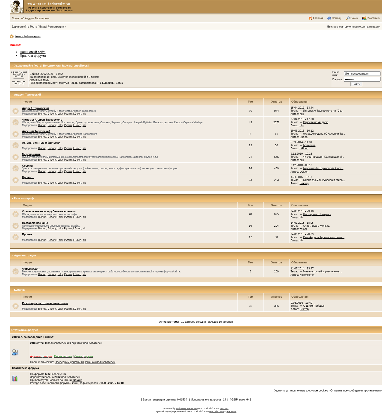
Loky (60, 113)
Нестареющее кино (35, 222)
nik (84, 113)
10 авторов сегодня (193, 321)
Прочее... (28, 177)
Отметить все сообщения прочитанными (356, 390)
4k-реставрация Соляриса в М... (323, 156)
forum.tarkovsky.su (27, 36)
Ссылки (27, 165)
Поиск (354, 18)
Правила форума (33, 56)
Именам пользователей (100, 361)
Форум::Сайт (31, 268)
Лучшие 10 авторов (220, 321)
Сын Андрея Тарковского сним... (323, 237)
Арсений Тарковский (36, 131)
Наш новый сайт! (33, 52)
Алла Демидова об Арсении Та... (324, 133)
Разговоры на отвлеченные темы (45, 303)
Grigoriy (52, 113)
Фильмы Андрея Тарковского (42, 119)
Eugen (304, 136)
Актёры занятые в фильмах (41, 142)
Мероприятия (31, 154)
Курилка (19, 289)
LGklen (77, 113)
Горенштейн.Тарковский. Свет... (323, 168)
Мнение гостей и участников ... (322, 271)
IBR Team (231, 411)
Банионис (309, 145)
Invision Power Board (186, 408)
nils (302, 113)
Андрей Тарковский (27, 94)
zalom (303, 228)
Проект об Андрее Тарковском (31, 18)
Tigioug (77, 379)
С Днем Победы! (313, 305)
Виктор (42, 113)
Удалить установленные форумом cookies (301, 390)
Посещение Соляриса (317, 214)
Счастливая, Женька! (316, 225)
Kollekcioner (307, 274)
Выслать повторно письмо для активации (353, 26)
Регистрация (56, 26)
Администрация (25, 255)
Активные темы (39, 79)
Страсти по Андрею (315, 122)
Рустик (68, 113)
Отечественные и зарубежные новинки (49, 211)
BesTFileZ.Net (217, 411)
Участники (373, 18)
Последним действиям (69, 361)
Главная (318, 18)
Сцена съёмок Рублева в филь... (324, 179)
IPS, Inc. (224, 408)
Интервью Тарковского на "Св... (323, 110)
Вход (42, 26)
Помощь (337, 18)
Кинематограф (24, 198)
